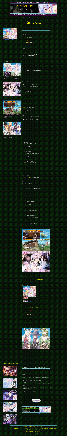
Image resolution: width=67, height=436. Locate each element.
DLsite (27, 301)
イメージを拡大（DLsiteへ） (10, 39)
